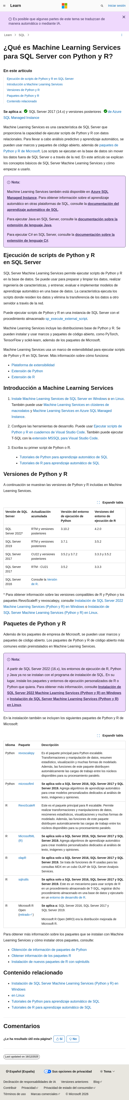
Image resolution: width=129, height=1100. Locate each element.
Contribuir (9, 1087)
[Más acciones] (122, 35)
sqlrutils (23, 879)
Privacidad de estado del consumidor (68, 1087)
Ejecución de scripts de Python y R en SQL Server (40, 78)
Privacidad (29, 1087)
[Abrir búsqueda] (102, 6)
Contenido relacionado (22, 101)
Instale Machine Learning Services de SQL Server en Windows (59, 399)
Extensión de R (23, 377)
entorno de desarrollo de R (67, 897)
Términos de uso (14, 1094)
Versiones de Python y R (23, 90)
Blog (96, 1081)
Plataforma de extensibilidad (33, 365)
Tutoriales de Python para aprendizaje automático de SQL (64, 457)
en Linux (117, 399)
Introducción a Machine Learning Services (35, 84)
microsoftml (26, 783)
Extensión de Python (27, 371)
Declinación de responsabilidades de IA (29, 1081)
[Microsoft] (64, 6)
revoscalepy (26, 753)
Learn (8, 35)
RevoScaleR (26, 805)
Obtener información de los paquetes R (41, 956)
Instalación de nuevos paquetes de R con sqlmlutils (50, 962)
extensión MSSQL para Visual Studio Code (65, 438)
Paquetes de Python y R (23, 95)
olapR (22, 857)
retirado (24, 914)
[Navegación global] (4, 6)
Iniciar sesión (117, 5)
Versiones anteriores (74, 1081)
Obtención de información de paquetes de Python (49, 950)
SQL (22, 35)
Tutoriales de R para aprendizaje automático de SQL (59, 463)
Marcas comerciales (44, 1094)
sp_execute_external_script (66, 319)
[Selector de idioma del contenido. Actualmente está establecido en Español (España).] (20, 1071)
